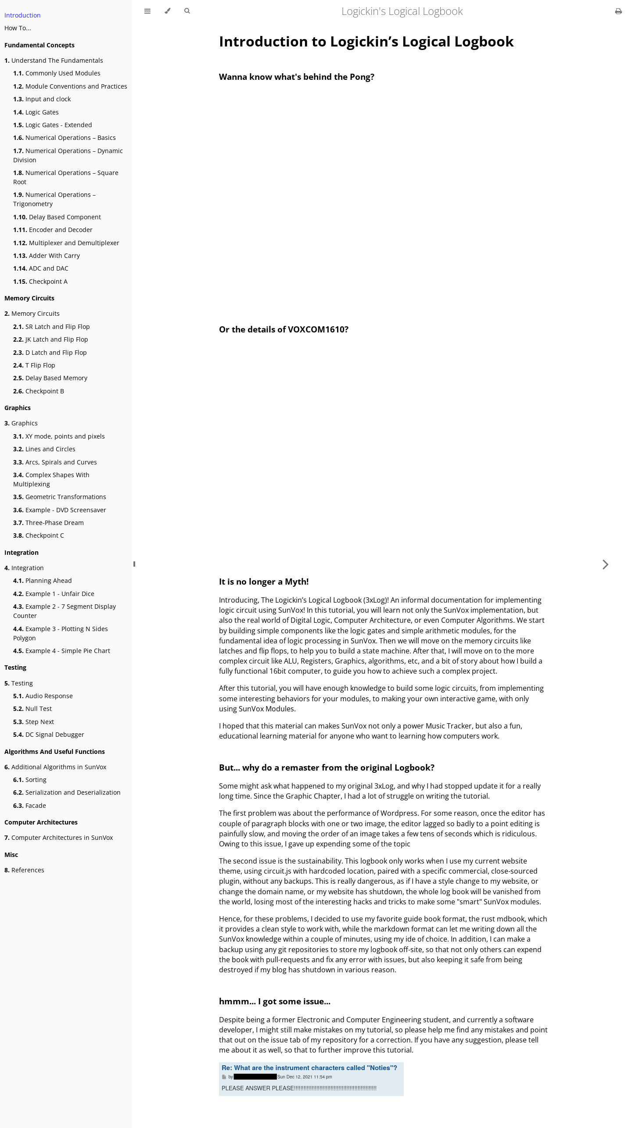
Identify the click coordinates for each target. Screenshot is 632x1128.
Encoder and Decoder (53, 229)
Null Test (32, 708)
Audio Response (43, 696)
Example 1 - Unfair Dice (53, 593)
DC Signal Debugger (48, 734)
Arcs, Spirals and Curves (55, 462)
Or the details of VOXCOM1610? (283, 329)
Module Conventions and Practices (70, 86)
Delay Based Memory (50, 378)
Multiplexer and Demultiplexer (66, 243)
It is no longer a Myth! (264, 581)
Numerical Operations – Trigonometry (54, 199)
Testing (18, 683)
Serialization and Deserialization (67, 792)
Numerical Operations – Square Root (65, 177)
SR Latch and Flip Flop (51, 326)
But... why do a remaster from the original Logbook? (326, 767)
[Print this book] (618, 11)
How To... (17, 28)
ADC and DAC (40, 268)
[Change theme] (167, 11)
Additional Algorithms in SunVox (55, 767)
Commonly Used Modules (57, 73)
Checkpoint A (40, 281)
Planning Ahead (42, 580)
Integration (24, 568)
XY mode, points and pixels (59, 436)
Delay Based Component (57, 217)
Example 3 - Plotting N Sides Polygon (60, 633)
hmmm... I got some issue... (274, 1001)
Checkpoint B (38, 391)
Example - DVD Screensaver (59, 510)
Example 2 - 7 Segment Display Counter (64, 611)
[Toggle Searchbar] (187, 11)
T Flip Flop (34, 365)
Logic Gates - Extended (52, 125)
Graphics (21, 423)
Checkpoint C (38, 535)
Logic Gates (36, 112)
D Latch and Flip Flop (50, 352)
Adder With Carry (46, 255)
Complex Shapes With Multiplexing (51, 479)
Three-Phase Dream (48, 522)
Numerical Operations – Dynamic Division (68, 155)
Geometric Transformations (59, 497)
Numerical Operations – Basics (64, 137)
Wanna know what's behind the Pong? (296, 76)
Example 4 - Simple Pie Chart (61, 650)
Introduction (22, 15)
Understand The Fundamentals (53, 60)
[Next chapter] (605, 564)
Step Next (33, 721)
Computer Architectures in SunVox (58, 837)
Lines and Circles (44, 449)
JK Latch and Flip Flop (50, 339)
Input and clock (42, 99)
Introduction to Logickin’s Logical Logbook (366, 41)
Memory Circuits (32, 313)
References (24, 870)
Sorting (30, 779)
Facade (29, 805)
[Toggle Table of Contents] (147, 11)
